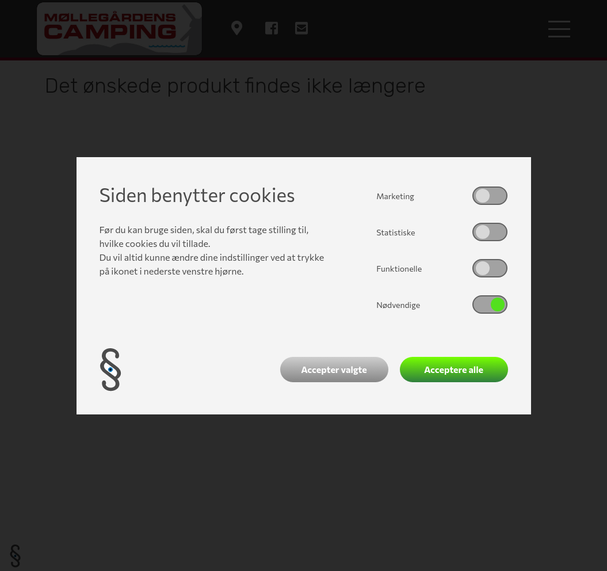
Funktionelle (399, 268)
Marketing (395, 196)
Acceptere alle (453, 369)
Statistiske (395, 232)
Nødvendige (398, 305)
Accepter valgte (334, 369)
